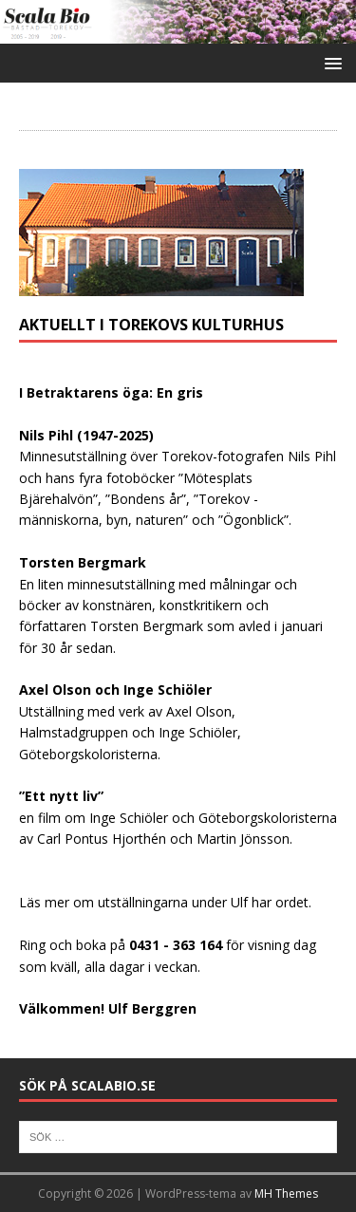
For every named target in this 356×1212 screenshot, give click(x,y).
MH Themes (286, 1193)
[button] (330, 62)
